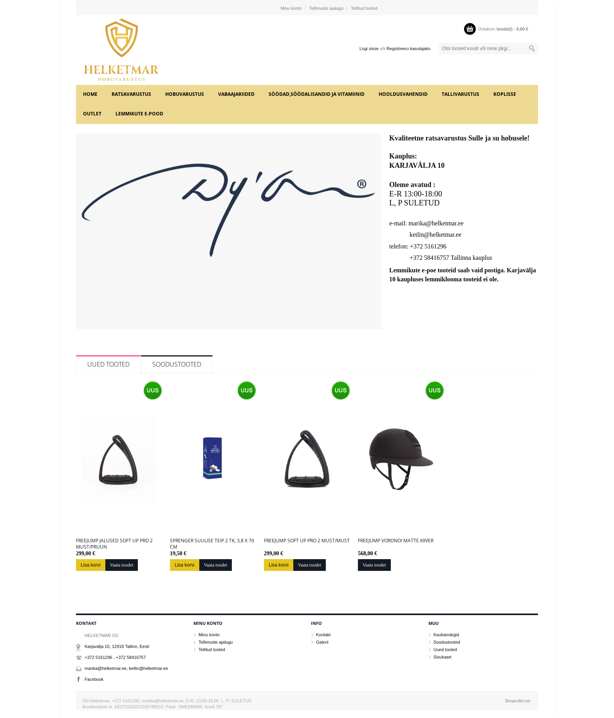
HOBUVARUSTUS (184, 94)
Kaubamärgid (446, 634)
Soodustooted (176, 364)
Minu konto (291, 8)
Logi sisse (369, 48)
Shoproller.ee (517, 700)
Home (90, 94)
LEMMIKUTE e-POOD (139, 113)
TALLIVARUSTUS (460, 94)
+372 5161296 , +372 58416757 (115, 657)
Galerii (322, 642)
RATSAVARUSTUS (131, 94)
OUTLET (92, 113)
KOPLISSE (504, 94)
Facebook (94, 679)
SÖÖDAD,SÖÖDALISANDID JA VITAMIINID (317, 94)
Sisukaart (442, 657)
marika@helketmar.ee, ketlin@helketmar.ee (126, 668)
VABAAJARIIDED (236, 94)
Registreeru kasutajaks (408, 48)
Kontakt (323, 634)
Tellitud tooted (364, 8)
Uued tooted (108, 364)
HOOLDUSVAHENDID (403, 94)
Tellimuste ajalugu (326, 8)
